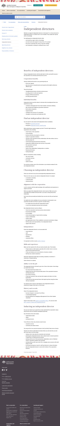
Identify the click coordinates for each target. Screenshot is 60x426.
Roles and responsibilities (23, 22)
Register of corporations (50, 361)
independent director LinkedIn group (34, 127)
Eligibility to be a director (7, 49)
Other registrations (19, 369)
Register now (18, 371)
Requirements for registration (19, 362)
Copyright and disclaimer (5, 390)
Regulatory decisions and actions (20, 402)
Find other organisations (50, 366)
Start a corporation (11, 10)
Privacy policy (5, 387)
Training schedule (40, 360)
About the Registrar (20, 384)
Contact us (29, 5)
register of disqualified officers (38, 297)
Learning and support (31, 10)
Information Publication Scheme (20, 410)
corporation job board (31, 126)
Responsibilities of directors (8, 52)
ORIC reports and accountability (19, 405)
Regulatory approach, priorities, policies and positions (20, 394)
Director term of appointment (8, 27)
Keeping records (30, 370)
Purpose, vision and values (20, 389)
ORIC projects (18, 400)
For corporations (21, 10)
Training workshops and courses (41, 362)
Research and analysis (52, 378)
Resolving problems (30, 371)
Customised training (41, 367)
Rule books (29, 361)
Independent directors (6, 43)
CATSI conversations (41, 368)
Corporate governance (31, 373)
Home (3, 10)
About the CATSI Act (20, 391)
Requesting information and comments (52, 376)
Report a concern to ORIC (41, 375)
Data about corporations (50, 371)
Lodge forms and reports (51, 5)
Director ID (4, 33)
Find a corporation (38, 5)
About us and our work (7, 13)
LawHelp (38, 371)
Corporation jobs (40, 370)
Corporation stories (51, 368)
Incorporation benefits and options (20, 359)
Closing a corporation (31, 374)
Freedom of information (18, 408)
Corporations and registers (44, 10)
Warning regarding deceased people (5, 394)
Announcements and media (20, 398)
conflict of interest (38, 240)
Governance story (40, 373)
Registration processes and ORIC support (20, 365)
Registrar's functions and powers (20, 387)
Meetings (28, 365)
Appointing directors (6, 46)
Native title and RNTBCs (31, 367)
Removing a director (6, 40)
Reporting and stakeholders (29, 359)
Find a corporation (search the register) (51, 364)
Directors (33, 22)
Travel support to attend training (41, 365)
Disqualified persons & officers (52, 373)
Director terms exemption (7, 30)
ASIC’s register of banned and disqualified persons (31, 298)
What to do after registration (19, 368)
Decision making (30, 368)
